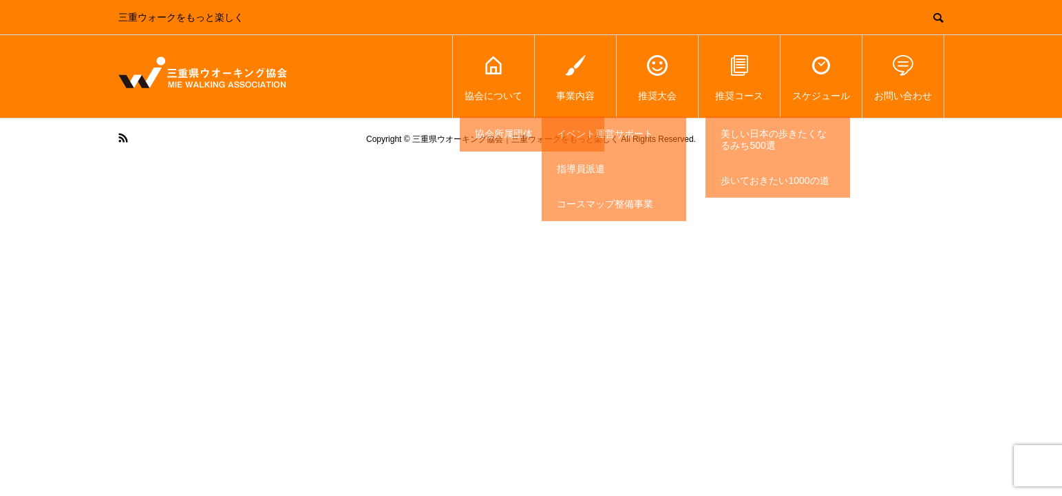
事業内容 (575, 76)
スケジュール (821, 76)
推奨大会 (657, 76)
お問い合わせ (903, 76)
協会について (493, 76)
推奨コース (739, 76)
